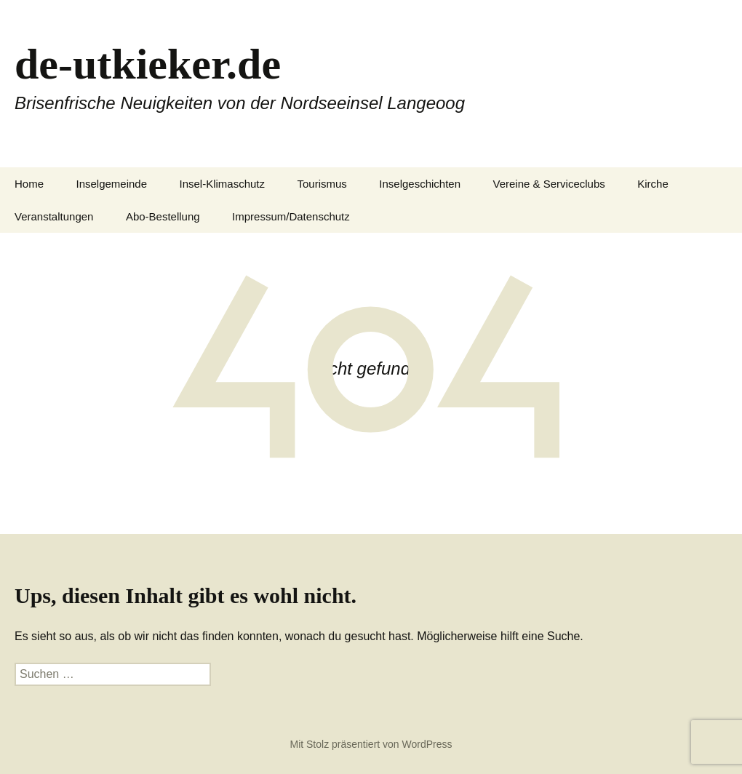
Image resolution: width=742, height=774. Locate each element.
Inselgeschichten (419, 183)
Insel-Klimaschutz (223, 183)
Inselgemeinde (111, 183)
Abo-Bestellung (163, 216)
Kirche (653, 183)
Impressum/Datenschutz (291, 216)
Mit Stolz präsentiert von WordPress (371, 744)
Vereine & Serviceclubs (549, 183)
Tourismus (322, 183)
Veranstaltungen (54, 216)
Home (29, 183)
